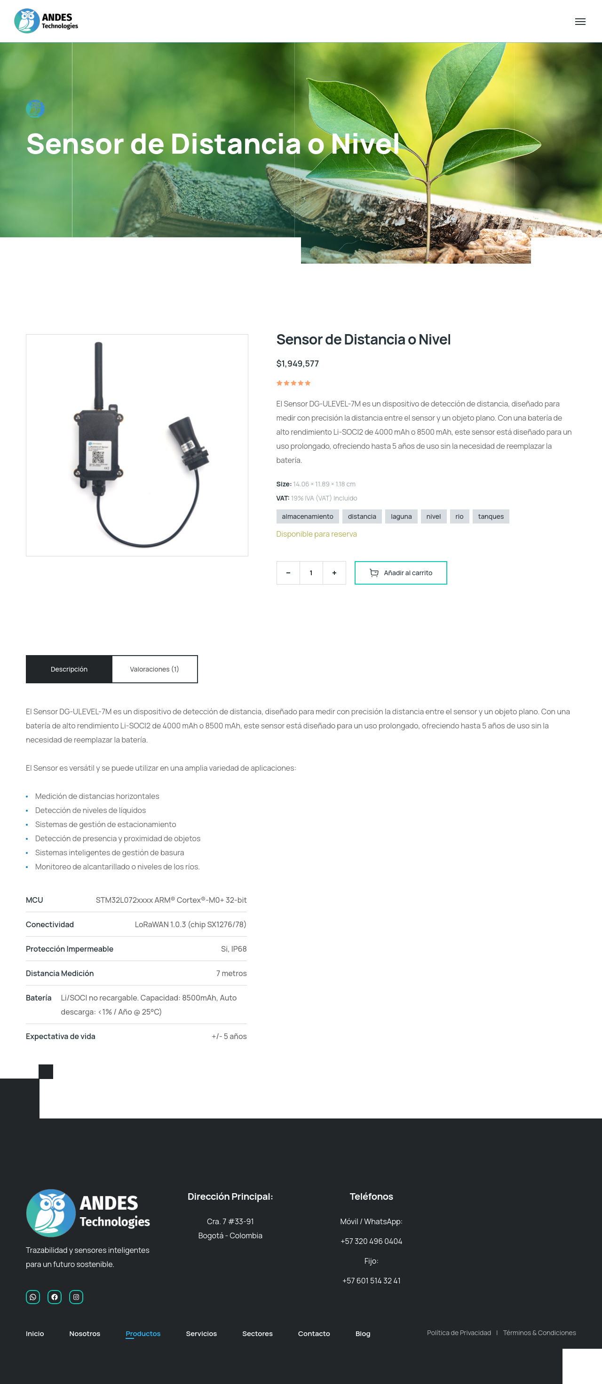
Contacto (314, 1333)
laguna (401, 516)
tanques (491, 516)
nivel (434, 516)
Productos (143, 1333)
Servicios (201, 1333)
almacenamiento (307, 516)
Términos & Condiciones (539, 1332)
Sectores (257, 1333)
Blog (363, 1333)
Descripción (69, 669)
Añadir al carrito (408, 572)
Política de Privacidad (459, 1332)
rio (460, 516)
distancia (362, 516)
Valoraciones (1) (155, 669)
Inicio (35, 1333)
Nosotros (85, 1333)
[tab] (69, 669)
